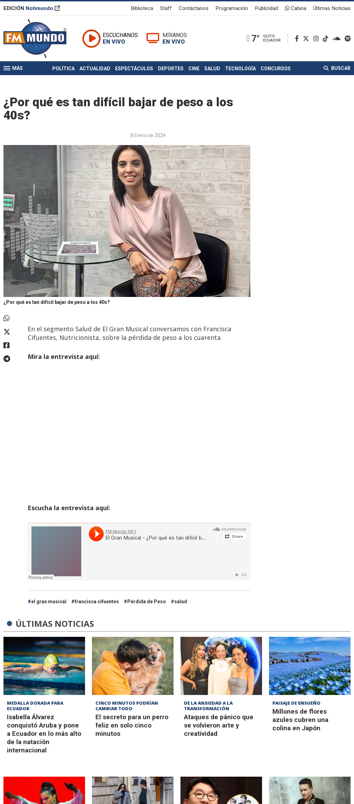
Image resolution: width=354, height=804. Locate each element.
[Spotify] (348, 38)
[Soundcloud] (338, 38)
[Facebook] (298, 38)
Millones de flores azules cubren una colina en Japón (300, 719)
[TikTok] (327, 38)
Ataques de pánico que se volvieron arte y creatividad (218, 725)
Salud (212, 68)
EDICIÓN (31, 8)
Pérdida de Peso (146, 601)
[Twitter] (307, 38)
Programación (231, 8)
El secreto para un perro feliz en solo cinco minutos (131, 725)
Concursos (276, 68)
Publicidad (266, 8)
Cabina (295, 8)
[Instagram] (317, 38)
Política (63, 68)
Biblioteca (142, 8)
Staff (166, 8)
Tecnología (240, 68)
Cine (193, 68)
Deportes (171, 68)
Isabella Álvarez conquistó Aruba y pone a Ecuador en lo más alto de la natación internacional (44, 733)
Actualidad (95, 68)
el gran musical (48, 601)
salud (180, 601)
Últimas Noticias (332, 8)
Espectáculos (134, 68)
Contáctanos (193, 8)
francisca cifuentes (97, 601)
